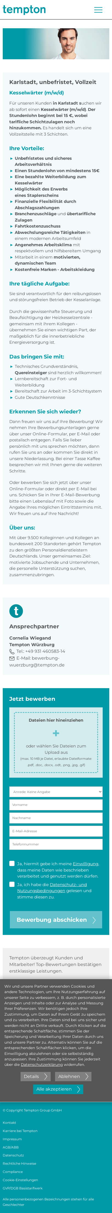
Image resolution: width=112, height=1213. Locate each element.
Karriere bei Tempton (20, 1131)
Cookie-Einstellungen (20, 1180)
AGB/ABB (11, 1147)
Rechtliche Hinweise (19, 1163)
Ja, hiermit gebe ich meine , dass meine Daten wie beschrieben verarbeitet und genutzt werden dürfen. (54, 870)
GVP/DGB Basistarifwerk (22, 1188)
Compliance (13, 1172)
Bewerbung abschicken (56, 919)
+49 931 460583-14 (45, 651)
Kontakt (9, 1122)
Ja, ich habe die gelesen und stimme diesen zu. (50, 891)
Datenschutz (13, 1155)
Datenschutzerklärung (42, 1064)
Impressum (12, 1139)
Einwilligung (85, 863)
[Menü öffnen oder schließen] (98, 9)
